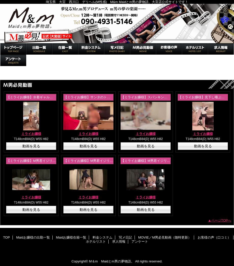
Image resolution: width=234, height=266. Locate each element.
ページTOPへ (221, 220)
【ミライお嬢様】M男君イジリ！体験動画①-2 (98, 161)
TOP (13, 49)
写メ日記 (117, 49)
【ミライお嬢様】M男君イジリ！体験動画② (39, 161)
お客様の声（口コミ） (169, 49)
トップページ (12, 74)
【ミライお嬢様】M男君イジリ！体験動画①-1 (155, 161)
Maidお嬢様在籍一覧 (65, 49)
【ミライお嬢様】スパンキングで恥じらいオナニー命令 (162, 97)
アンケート (13, 60)
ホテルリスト (195, 49)
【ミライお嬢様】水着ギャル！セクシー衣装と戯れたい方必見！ (55, 97)
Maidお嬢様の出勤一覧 (39, 49)
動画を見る (31, 146)
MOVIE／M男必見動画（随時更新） (143, 49)
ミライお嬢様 (31, 134)
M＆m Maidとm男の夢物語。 (117, 23)
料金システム (91, 49)
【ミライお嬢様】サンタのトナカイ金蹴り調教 (98, 97)
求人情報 (221, 49)
